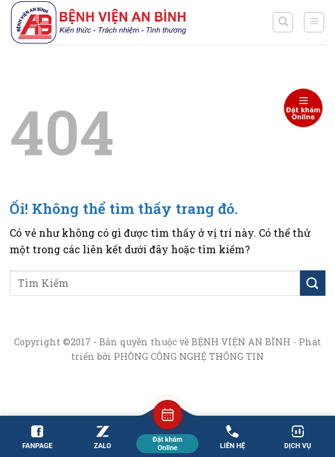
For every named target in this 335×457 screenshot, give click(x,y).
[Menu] (314, 22)
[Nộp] (312, 282)
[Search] (283, 22)
